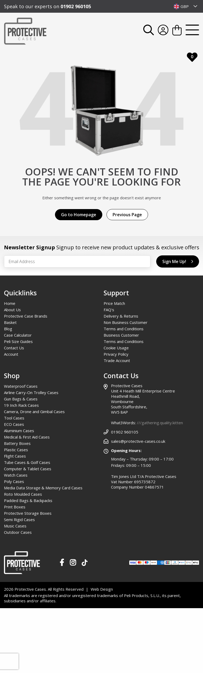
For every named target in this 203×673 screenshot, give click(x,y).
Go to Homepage (78, 215)
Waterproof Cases (21, 386)
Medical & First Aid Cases (27, 437)
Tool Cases (14, 418)
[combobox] (185, 6)
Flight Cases (15, 456)
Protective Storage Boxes (28, 513)
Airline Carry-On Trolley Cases (31, 392)
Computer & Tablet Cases (27, 468)
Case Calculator (18, 335)
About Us (12, 309)
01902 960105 (76, 6)
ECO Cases (14, 424)
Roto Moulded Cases (23, 494)
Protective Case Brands (25, 316)
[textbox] (185, 6)
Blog (8, 328)
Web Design (102, 589)
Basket (10, 322)
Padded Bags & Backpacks (28, 500)
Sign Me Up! (177, 261)
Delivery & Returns (121, 316)
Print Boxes (14, 506)
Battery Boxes (17, 443)
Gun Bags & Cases (21, 398)
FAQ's (109, 309)
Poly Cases (14, 481)
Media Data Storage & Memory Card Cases (43, 487)
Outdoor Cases (18, 532)
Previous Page (127, 215)
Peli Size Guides (18, 341)
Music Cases (15, 526)
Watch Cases (15, 475)
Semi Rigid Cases (19, 519)
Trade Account (117, 360)
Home (9, 303)
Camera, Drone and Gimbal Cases (34, 411)
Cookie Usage (116, 347)
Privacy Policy (116, 354)
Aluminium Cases (19, 430)
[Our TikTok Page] (84, 563)
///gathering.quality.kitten (160, 422)
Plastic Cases (16, 449)
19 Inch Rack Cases (21, 405)
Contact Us (14, 347)
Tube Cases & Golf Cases (27, 462)
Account (11, 354)
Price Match (114, 303)
